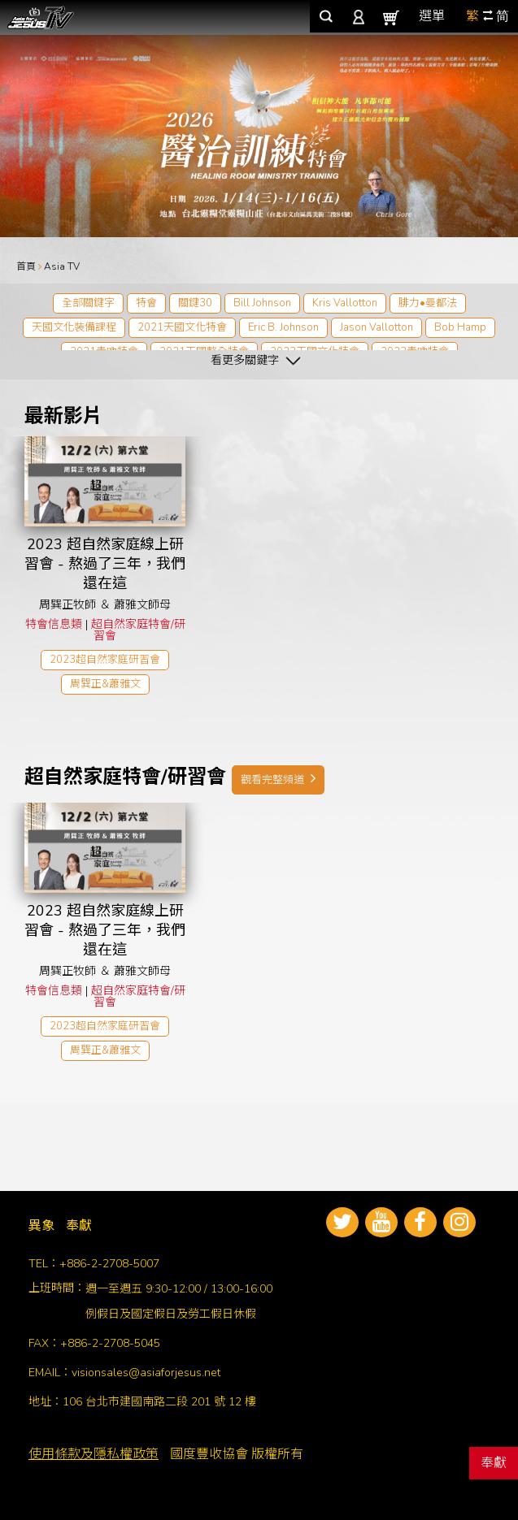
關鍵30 (195, 303)
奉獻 (494, 1463)
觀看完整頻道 (278, 779)
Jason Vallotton (376, 327)
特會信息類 (53, 624)
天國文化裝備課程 (74, 327)
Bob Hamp (460, 327)
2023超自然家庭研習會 (105, 659)
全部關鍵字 (88, 303)
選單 (432, 16)
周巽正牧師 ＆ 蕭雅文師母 (105, 605)
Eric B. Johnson (283, 327)
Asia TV (62, 266)
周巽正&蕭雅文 (105, 684)
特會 (146, 303)
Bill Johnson (262, 303)
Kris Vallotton (344, 303)
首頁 (26, 266)
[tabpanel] (259, 136)
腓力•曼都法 (427, 303)
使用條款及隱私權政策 (93, 1454)
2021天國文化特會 (182, 327)
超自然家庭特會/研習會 (138, 630)
